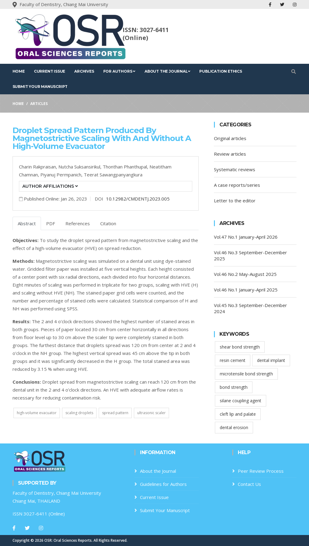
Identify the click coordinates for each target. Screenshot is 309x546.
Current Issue (49, 71)
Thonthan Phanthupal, (126, 167)
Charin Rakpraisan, (38, 167)
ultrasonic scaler (151, 412)
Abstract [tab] (27, 223)
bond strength (234, 387)
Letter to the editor (235, 200)
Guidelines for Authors (163, 484)
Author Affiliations (50, 186)
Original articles (230, 138)
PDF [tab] (50, 223)
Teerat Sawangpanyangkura (113, 175)
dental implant (271, 360)
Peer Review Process (261, 471)
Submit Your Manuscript (40, 86)
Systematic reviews (234, 169)
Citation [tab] (108, 223)
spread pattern (115, 412)
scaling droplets (79, 412)
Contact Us (249, 484)
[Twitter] (27, 527)
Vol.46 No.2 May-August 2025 (245, 274)
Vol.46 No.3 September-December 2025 (250, 255)
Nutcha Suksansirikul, (80, 167)
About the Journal (167, 71)
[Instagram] (41, 527)
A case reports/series (237, 185)
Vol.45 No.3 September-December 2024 (250, 308)
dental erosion (234, 427)
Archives (84, 71)
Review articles (230, 154)
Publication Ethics (220, 71)
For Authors (119, 71)
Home (19, 71)
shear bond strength (240, 347)
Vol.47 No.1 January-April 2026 (246, 237)
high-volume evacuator (37, 412)
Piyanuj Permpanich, (62, 175)
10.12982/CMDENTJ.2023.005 (138, 199)
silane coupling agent (240, 400)
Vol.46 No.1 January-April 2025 (246, 290)
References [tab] (77, 223)
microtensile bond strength (246, 374)
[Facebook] (14, 527)
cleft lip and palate (238, 414)
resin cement (232, 360)
